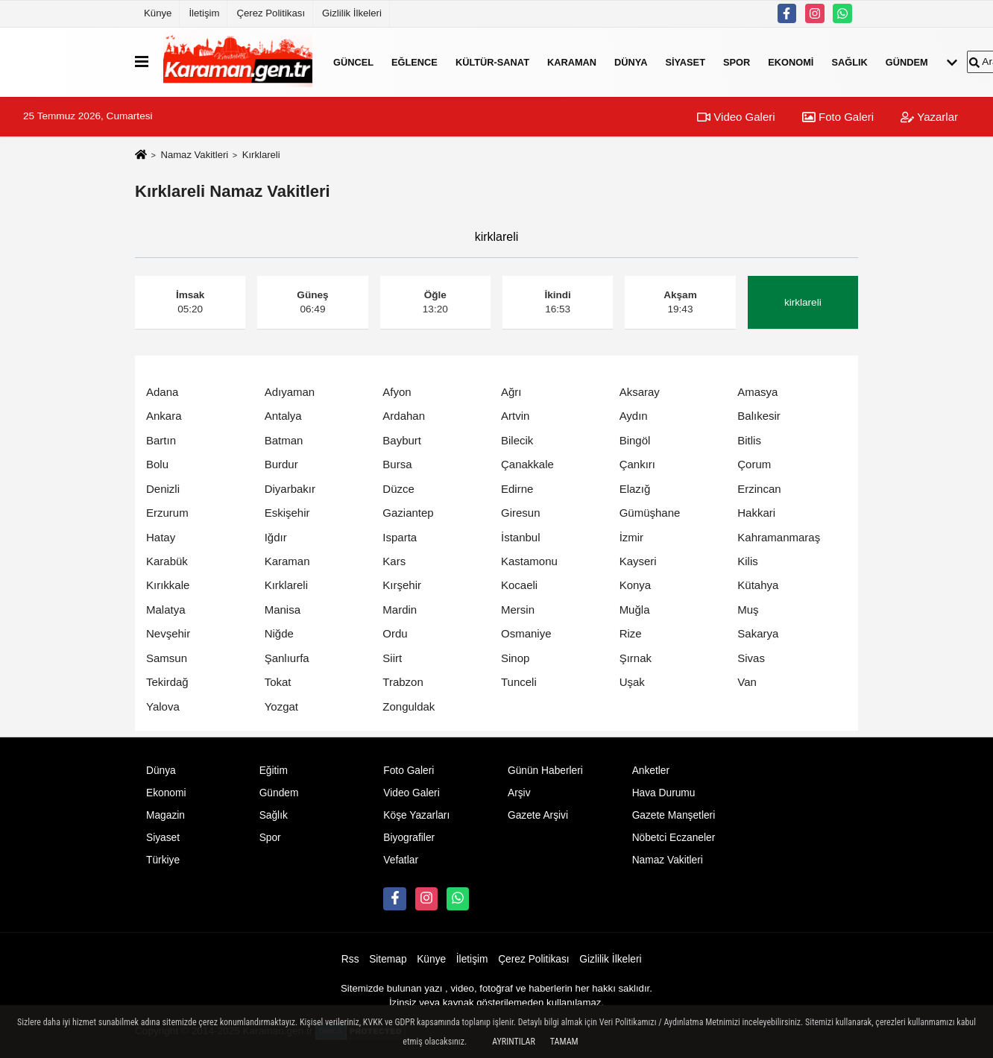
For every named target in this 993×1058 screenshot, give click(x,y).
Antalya (283, 415)
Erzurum (167, 512)
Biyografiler (409, 837)
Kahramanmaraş (778, 537)
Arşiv (519, 793)
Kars (394, 561)
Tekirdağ (167, 682)
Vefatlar (400, 860)
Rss (350, 959)
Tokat (278, 682)
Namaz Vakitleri (194, 154)
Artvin (515, 415)
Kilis (747, 561)
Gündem (907, 61)
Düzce (398, 488)
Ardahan (403, 415)
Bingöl (635, 440)
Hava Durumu (664, 793)
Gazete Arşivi (538, 815)
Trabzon (402, 682)
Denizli (163, 488)
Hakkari (756, 512)
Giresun (520, 512)
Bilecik (517, 440)
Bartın (161, 440)
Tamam (564, 1041)
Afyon (396, 391)
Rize (631, 633)
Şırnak (636, 658)
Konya (636, 585)
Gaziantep (407, 512)
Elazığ (635, 488)
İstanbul (520, 537)
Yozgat (281, 706)
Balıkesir (759, 415)
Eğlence (414, 61)
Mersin (518, 609)
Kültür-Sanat (492, 61)
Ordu (394, 633)
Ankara (164, 415)
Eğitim (273, 770)
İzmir (632, 537)
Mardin (399, 609)
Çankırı (637, 464)
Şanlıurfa (287, 658)
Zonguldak (408, 706)
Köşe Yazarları (416, 815)
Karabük (167, 561)
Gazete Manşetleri (674, 815)
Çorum (754, 464)
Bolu (157, 464)
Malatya (166, 609)
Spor (736, 61)
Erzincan (759, 488)
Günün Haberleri (545, 770)
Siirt (392, 658)
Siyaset (685, 61)
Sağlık (849, 61)
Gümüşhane (650, 512)
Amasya (757, 391)
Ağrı (511, 391)
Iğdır (276, 537)
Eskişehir (287, 512)
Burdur (281, 464)
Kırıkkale (167, 585)
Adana (162, 391)
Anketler (650, 770)
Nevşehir (168, 633)
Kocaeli (519, 585)
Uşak (632, 682)
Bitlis (749, 440)
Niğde (279, 633)
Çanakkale (527, 464)
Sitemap (387, 959)
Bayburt (401, 440)
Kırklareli (286, 585)
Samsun (166, 658)
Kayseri (638, 561)
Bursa (397, 464)
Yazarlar (929, 116)
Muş (747, 609)
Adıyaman (290, 391)
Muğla (635, 609)
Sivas (751, 658)
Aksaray (640, 391)
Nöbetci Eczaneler (674, 837)
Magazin (165, 815)
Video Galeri (736, 116)
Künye (157, 13)
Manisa (282, 609)
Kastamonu (529, 561)
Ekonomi (790, 61)
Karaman (571, 61)
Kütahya (757, 585)
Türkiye (163, 860)
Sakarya (757, 633)
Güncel (353, 61)
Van (747, 682)
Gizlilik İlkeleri (352, 13)
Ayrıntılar (513, 1041)
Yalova (163, 706)
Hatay (160, 537)
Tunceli (519, 682)
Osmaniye (526, 633)
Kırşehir (401, 585)
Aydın (634, 415)
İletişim (204, 13)
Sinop (515, 658)
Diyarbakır (290, 488)
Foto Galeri (838, 116)
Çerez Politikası (270, 13)
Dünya (630, 61)
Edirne (517, 488)
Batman (284, 440)
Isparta (399, 537)
